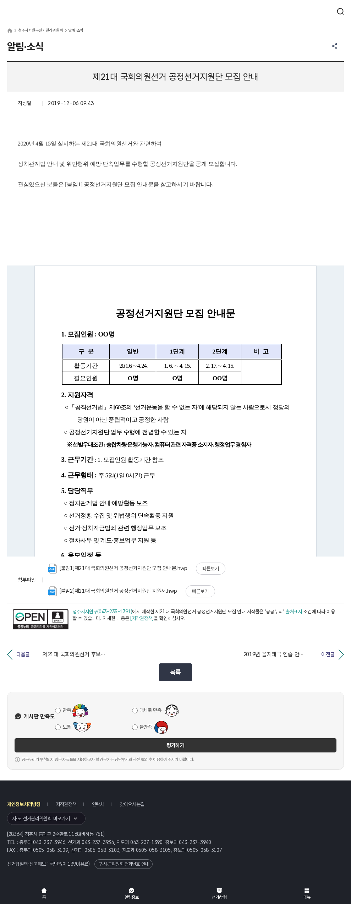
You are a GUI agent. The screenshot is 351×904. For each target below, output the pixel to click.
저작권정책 (66, 804)
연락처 (98, 804)
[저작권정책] (142, 618)
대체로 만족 (150, 710)
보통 (66, 727)
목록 (175, 672)
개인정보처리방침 (23, 804)
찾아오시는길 (132, 804)
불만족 (145, 727)
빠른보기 (210, 568)
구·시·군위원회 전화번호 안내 (123, 864)
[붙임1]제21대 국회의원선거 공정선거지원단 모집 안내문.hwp (117, 569)
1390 (73, 864)
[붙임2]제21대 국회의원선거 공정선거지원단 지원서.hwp (112, 591)
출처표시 (293, 611)
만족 (66, 710)
